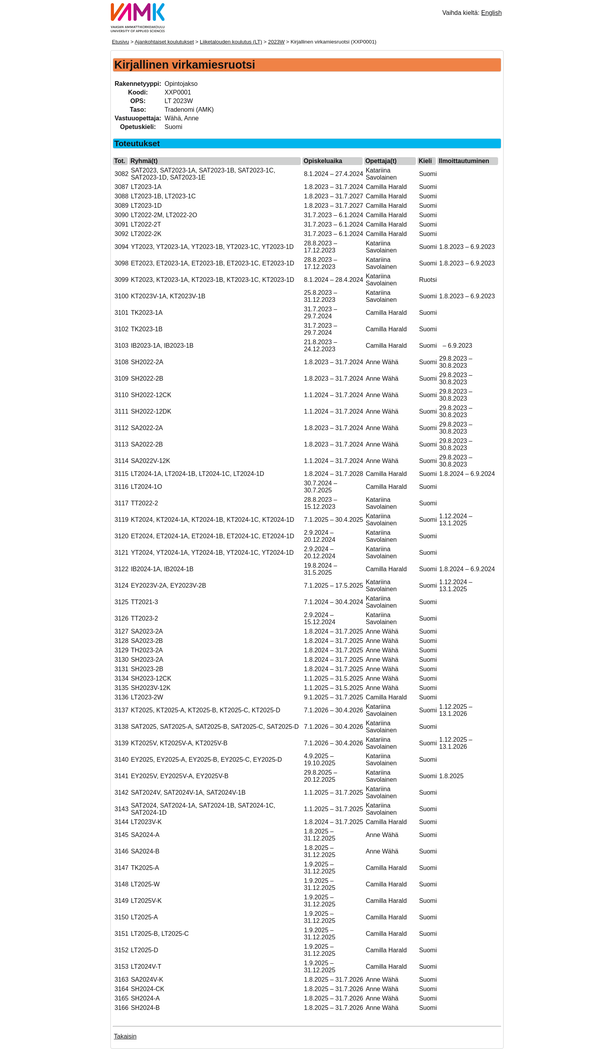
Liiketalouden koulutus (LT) (231, 42)
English (491, 12)
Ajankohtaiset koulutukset (164, 42)
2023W (276, 42)
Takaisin (125, 1036)
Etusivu (120, 42)
